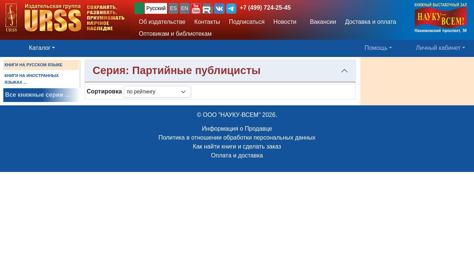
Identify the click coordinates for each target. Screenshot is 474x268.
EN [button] (184, 8)
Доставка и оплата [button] (370, 22)
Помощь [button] (376, 48)
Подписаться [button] (247, 22)
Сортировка (104, 91)
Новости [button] (285, 22)
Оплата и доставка (237, 155)
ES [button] (173, 8)
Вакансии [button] (320, 22)
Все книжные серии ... (37, 95)
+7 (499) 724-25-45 (265, 7)
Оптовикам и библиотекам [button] (175, 34)
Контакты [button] (207, 22)
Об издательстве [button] (162, 22)
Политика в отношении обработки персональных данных (237, 137)
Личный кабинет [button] (438, 48)
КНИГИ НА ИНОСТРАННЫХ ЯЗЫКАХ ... (31, 78)
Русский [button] (156, 8)
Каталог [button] (39, 48)
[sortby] (157, 92)
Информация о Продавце (237, 128)
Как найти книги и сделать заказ (237, 146)
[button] (196, 8)
